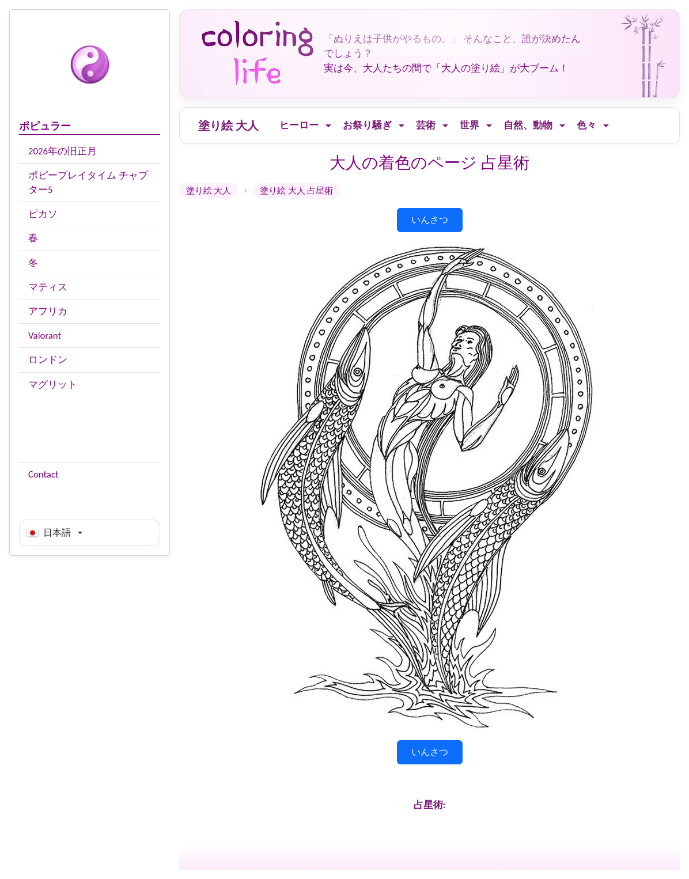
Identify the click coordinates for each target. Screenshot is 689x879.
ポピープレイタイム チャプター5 (88, 182)
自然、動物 (528, 125)
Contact (43, 474)
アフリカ (47, 311)
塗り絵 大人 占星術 (296, 190)
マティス (47, 287)
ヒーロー (299, 125)
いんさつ (429, 219)
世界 (469, 125)
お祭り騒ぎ (367, 125)
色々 (586, 125)
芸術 (426, 125)
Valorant (44, 335)
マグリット (52, 384)
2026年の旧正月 (62, 151)
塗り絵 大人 (228, 125)
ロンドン (47, 360)
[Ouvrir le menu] (328, 125)
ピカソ (43, 214)
